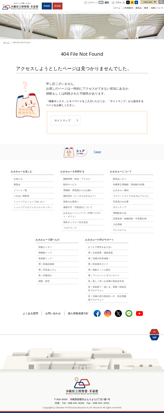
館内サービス (70, 184)
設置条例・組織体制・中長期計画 (130, 218)
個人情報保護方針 (78, 313)
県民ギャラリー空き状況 (75, 222)
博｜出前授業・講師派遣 (100, 252)
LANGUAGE (148, 2)
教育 (146, 7)
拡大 (107, 2)
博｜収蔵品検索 (46, 263)
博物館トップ (45, 252)
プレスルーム (119, 229)
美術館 (57, 5)
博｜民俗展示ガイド (98, 263)
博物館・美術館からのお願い (77, 190)
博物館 (46, 5)
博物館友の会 (119, 212)
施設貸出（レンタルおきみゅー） (80, 195)
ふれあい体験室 (21, 195)
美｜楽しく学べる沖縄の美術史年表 (106, 281)
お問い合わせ (53, 313)
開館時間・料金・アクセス (76, 178)
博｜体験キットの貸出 (99, 269)
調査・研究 (44, 281)
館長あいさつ (119, 178)
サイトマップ (62, 120)
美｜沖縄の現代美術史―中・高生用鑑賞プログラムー (107, 298)
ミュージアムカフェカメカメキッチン (33, 207)
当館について (157, 7)
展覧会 (138, 7)
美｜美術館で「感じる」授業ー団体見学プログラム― (107, 288)
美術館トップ (45, 258)
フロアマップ (70, 227)
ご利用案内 (128, 7)
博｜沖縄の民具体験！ (99, 258)
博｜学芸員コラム (47, 269)
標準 (101, 2)
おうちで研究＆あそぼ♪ (100, 247)
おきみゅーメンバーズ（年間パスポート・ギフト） (82, 214)
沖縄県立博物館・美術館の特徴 (128, 184)
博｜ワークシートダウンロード (103, 275)
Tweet (97, 152)
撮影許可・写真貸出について (77, 207)
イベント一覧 (20, 190)
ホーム (117, 7)
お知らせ (18, 178)
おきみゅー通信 (121, 190)
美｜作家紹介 (45, 275)
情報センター (45, 247)
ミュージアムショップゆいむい (29, 201)
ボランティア (119, 207)
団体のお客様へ (71, 201)
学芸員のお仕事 (121, 201)
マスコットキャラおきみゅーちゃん (131, 195)
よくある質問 (30, 313)
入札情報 (117, 224)
